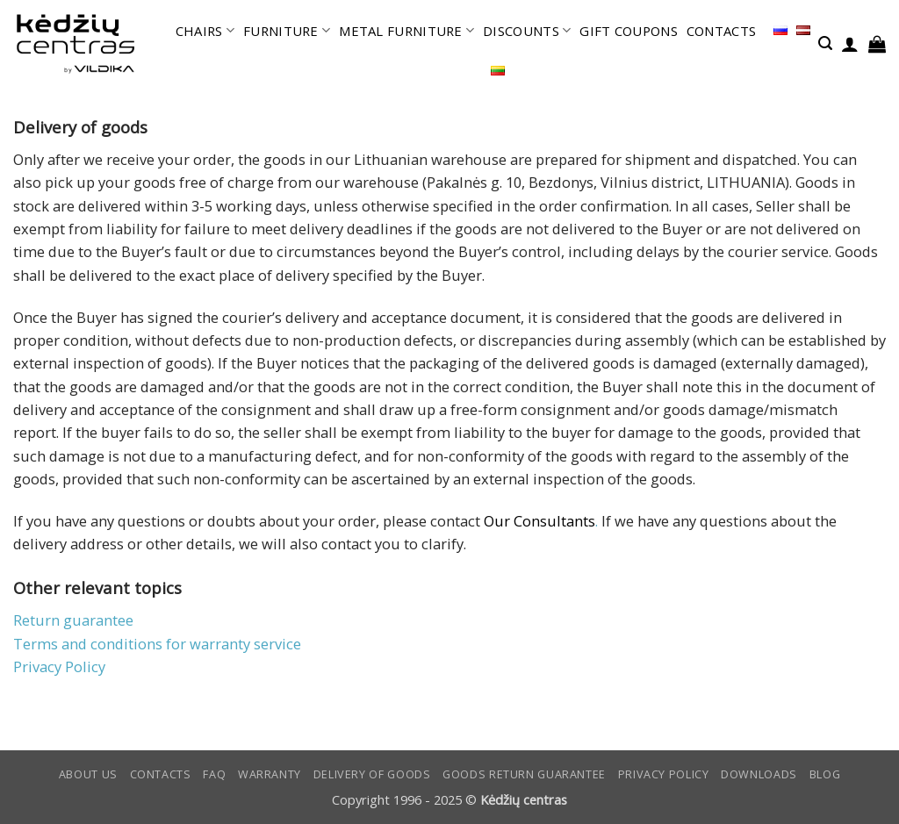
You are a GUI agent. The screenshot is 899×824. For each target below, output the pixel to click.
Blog (825, 774)
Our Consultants (539, 521)
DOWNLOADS (759, 774)
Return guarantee (73, 620)
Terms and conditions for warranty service (157, 644)
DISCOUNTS (527, 30)
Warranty (269, 774)
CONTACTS (721, 30)
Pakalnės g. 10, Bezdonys (510, 182)
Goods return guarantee (524, 774)
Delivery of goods (372, 774)
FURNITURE (286, 30)
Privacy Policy (59, 666)
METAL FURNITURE (406, 30)
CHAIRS (205, 30)
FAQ (214, 774)
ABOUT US (88, 774)
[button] (825, 43)
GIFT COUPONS (628, 30)
